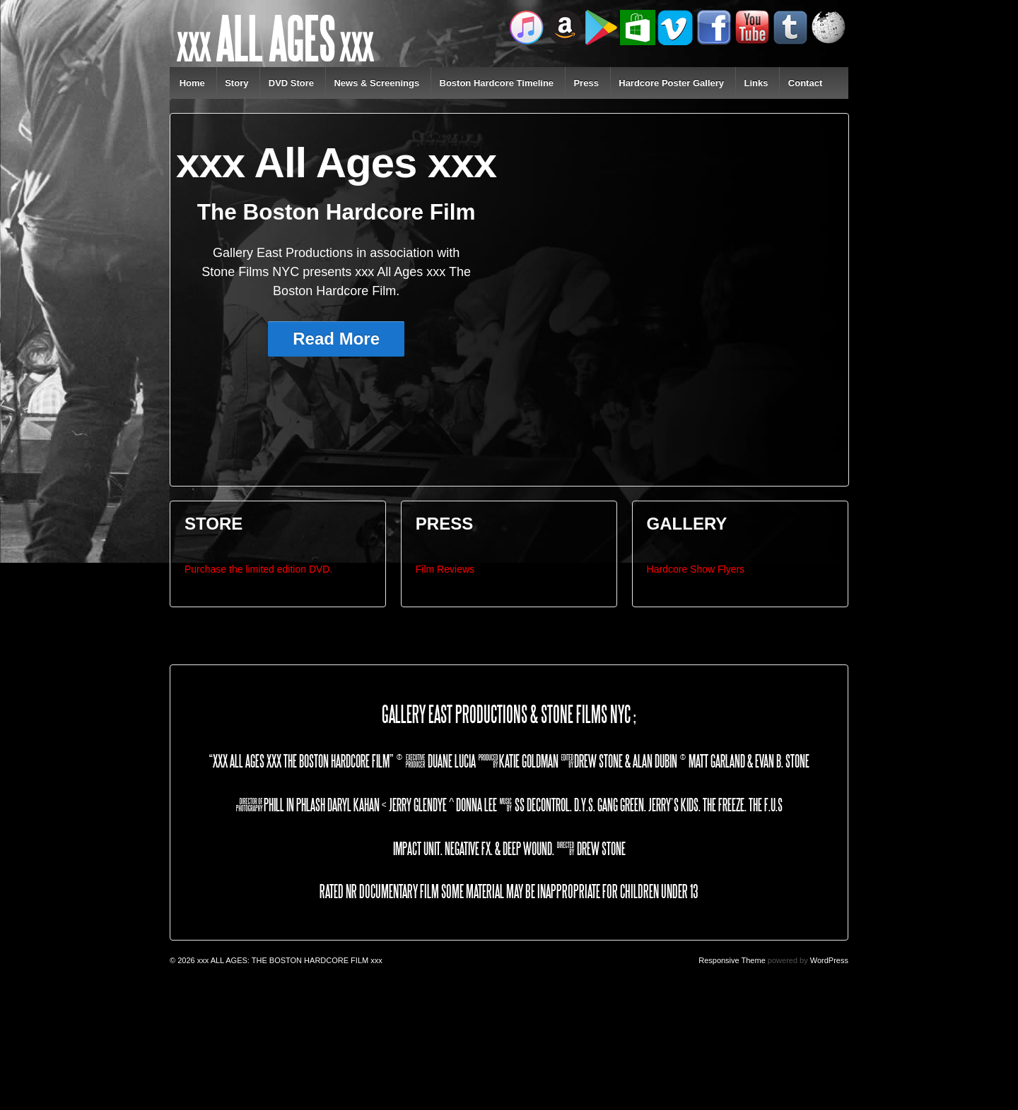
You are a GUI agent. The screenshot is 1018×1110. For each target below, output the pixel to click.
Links (756, 83)
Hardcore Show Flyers (696, 569)
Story (236, 83)
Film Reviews (445, 569)
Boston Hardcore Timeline (497, 83)
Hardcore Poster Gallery (671, 83)
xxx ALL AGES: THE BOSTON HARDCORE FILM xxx (288, 960)
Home (192, 83)
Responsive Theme (732, 960)
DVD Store (291, 83)
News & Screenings (376, 83)
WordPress (829, 960)
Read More (336, 338)
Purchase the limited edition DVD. (258, 569)
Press (585, 83)
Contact (805, 83)
